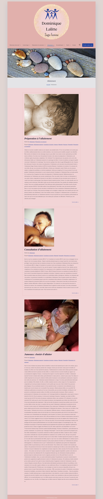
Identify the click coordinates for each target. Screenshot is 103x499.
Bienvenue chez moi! (15, 45)
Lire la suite (75, 202)
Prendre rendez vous (87, 45)
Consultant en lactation (49, 144)
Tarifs (68, 45)
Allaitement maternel (38, 144)
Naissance (65, 144)
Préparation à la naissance (38, 45)
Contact (74, 45)
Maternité (60, 144)
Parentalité (70, 144)
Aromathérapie (60, 45)
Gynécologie (26, 45)
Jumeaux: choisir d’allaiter (38, 354)
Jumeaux (56, 144)
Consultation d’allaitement (37, 249)
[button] (20, 45)
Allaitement (50, 45)
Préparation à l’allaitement (38, 138)
